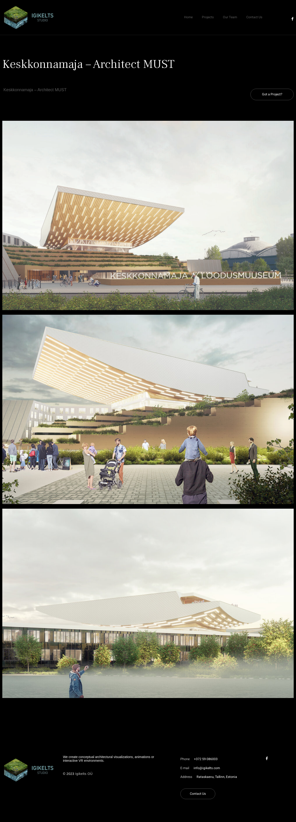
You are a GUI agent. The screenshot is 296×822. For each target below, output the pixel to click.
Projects (208, 17)
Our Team (230, 17)
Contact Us (254, 17)
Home (188, 17)
